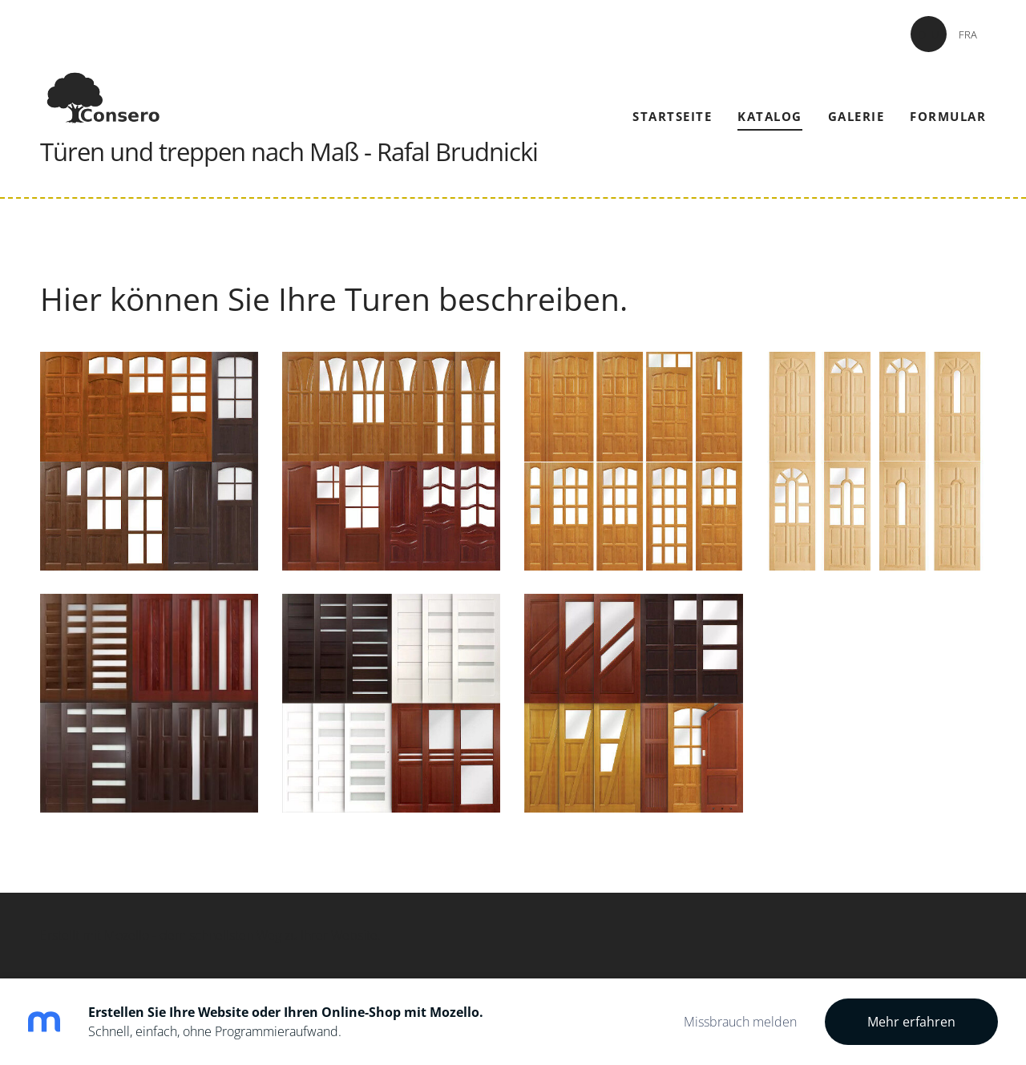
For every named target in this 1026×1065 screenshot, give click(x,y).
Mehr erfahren (911, 1022)
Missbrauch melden (740, 1022)
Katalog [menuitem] (769, 116)
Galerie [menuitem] (856, 116)
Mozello (126, 935)
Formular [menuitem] (948, 116)
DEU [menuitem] (929, 34)
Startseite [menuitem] (672, 116)
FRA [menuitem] (968, 34)
